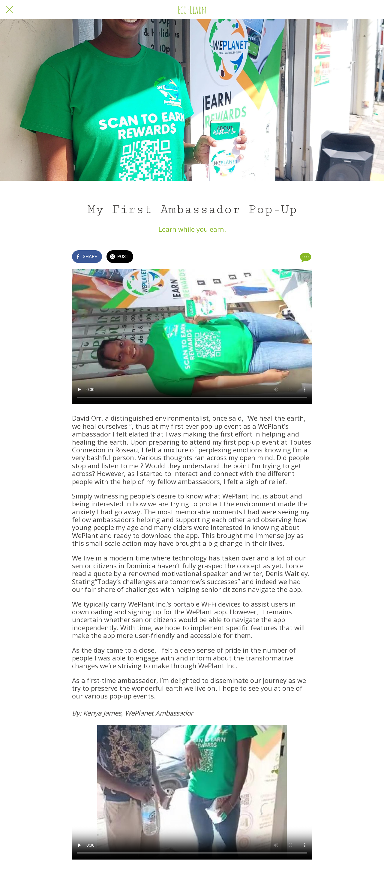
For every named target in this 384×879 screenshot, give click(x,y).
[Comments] (305, 257)
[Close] (9, 9)
